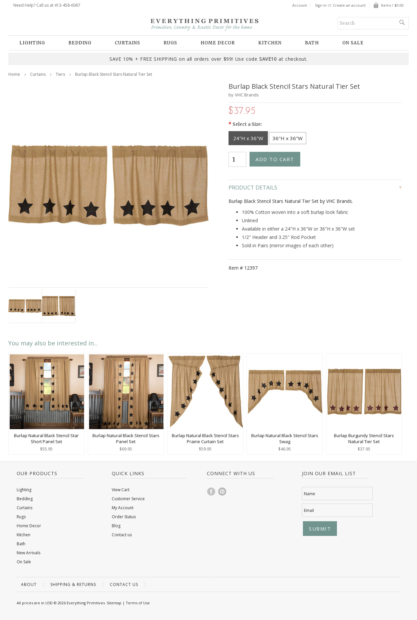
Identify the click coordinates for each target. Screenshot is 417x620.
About (29, 584)
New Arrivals (28, 553)
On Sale (353, 43)
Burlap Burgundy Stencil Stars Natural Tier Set (364, 438)
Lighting (32, 43)
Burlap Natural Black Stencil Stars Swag (284, 438)
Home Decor (217, 43)
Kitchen (270, 43)
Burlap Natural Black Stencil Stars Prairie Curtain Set (205, 438)
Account (299, 5)
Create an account (349, 5)
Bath (312, 43)
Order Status (124, 517)
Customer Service (128, 499)
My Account (122, 508)
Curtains (127, 43)
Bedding (79, 43)
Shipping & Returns (73, 584)
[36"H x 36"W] (287, 138)
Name (309, 494)
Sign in (321, 5)
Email (309, 510)
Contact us (122, 535)
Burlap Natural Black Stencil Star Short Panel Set (46, 438)
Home (14, 74)
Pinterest (222, 491)
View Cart (120, 490)
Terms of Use (138, 602)
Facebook (211, 491)
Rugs (170, 43)
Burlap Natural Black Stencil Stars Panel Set (125, 438)
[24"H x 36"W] (248, 138)
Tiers (60, 74)
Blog (116, 526)
